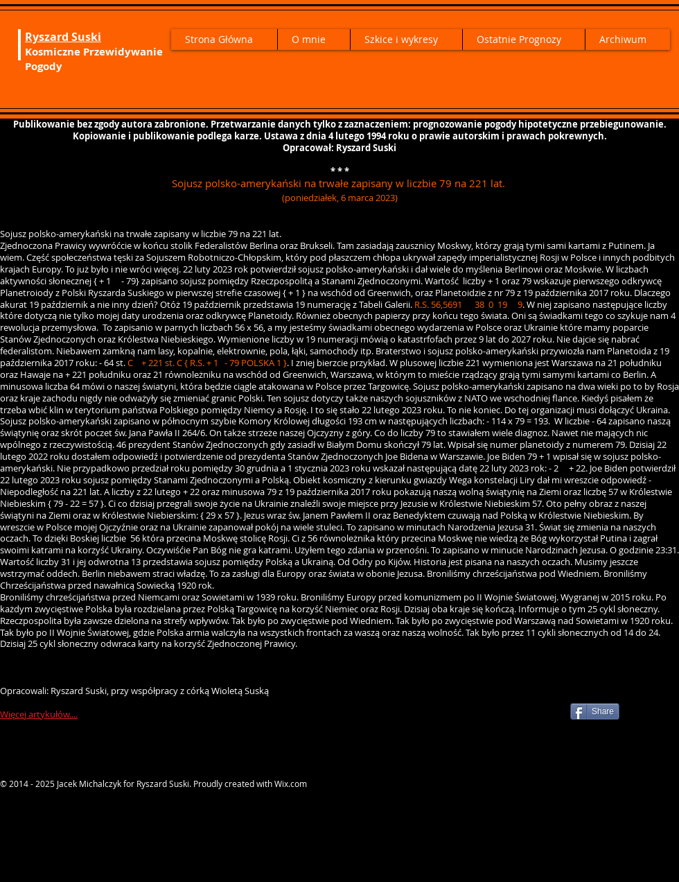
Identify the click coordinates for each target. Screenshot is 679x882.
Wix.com (290, 783)
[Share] (594, 711)
